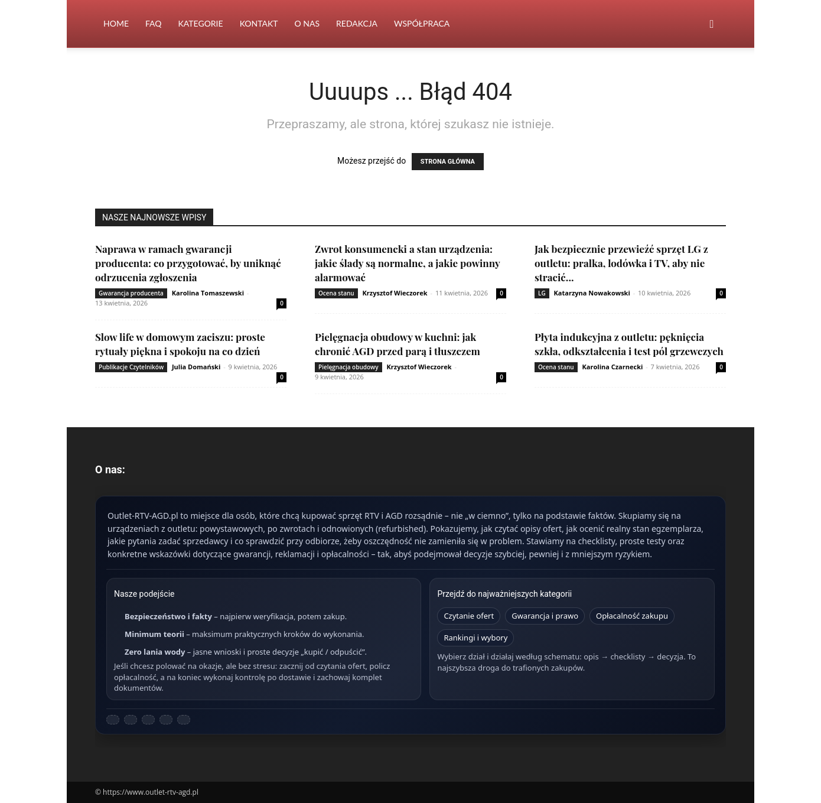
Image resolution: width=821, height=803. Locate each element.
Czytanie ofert (469, 615)
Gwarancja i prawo (545, 615)
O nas (307, 23)
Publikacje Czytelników (131, 367)
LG (542, 293)
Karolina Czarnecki (612, 366)
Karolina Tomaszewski (208, 292)
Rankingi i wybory (475, 637)
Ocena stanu (336, 293)
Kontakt (259, 23)
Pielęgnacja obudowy (348, 367)
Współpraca (421, 23)
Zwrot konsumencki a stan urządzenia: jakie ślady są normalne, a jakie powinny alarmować (407, 263)
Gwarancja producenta (131, 293)
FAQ (153, 23)
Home (116, 23)
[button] (712, 24)
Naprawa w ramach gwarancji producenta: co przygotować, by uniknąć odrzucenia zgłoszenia (188, 263)
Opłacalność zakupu (632, 615)
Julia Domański (196, 366)
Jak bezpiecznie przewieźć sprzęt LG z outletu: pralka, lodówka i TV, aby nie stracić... (621, 263)
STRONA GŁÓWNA (448, 161)
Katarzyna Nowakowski (592, 292)
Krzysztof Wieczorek (395, 292)
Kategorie (200, 23)
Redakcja (356, 23)
